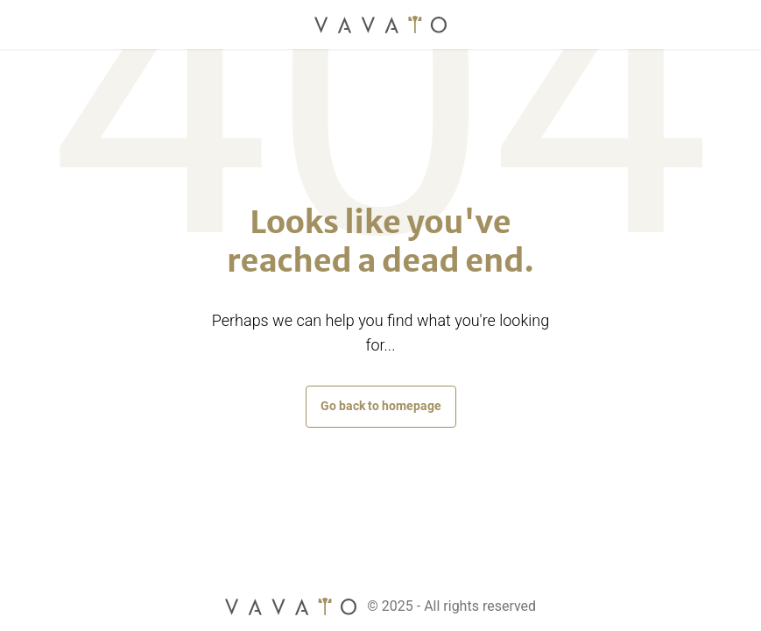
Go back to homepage (381, 406)
